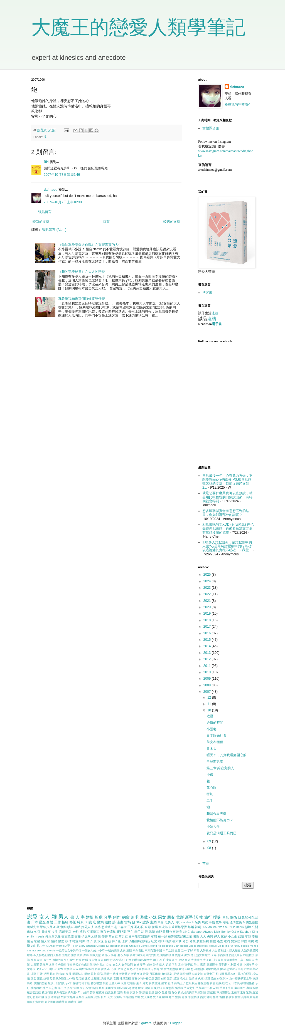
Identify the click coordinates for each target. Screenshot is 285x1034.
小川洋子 (248, 964)
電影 (180, 917)
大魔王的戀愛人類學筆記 (138, 27)
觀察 (126, 992)
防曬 (137, 997)
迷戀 (249, 992)
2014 (207, 646)
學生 (196, 964)
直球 (148, 927)
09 (209, 841)
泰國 (116, 978)
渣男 (170, 978)
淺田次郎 (160, 978)
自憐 (147, 988)
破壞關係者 (247, 983)
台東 (79, 959)
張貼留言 (44, 212)
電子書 (217, 324)
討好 (139, 992)
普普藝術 (124, 973)
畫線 (158, 983)
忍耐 (37, 941)
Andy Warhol (57, 945)
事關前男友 (215, 761)
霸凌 (184, 997)
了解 (190, 950)
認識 (145, 922)
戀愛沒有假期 (235, 969)
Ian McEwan (216, 927)
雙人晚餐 (146, 997)
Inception (115, 945)
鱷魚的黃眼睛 (35, 1001)
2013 (207, 653)
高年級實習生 (249, 997)
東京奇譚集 (108, 931)
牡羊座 (86, 983)
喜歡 (225, 917)
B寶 (177, 922)
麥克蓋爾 (50, 1001)
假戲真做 (95, 955)
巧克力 (59, 969)
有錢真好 (167, 973)
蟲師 (249, 988)
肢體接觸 (202, 941)
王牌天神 (114, 983)
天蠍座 (46, 931)
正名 (33, 978)
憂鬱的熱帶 (212, 969)
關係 (233, 917)
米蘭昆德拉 (250, 922)
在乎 (162, 959)
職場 (155, 927)
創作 (117, 917)
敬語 (210, 716)
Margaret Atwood (201, 931)
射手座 (222, 964)
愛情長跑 (184, 969)
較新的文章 (41, 222)
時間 (82, 941)
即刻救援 (248, 955)
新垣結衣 (77, 973)
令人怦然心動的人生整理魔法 (51, 955)
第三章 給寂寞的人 (220, 768)
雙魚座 (235, 941)
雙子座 (157, 997)
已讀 (241, 936)
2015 (207, 640)
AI (47, 945)
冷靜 (139, 955)
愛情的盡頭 (171, 969)
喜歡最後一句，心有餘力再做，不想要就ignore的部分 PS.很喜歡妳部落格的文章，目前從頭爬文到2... (227, 481)
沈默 (109, 978)
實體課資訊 (210, 128)
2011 (207, 666)
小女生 (232, 936)
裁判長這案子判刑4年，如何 (71, 992)
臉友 (141, 988)
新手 (189, 917)
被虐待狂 (47, 992)
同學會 (93, 959)
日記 (100, 973)
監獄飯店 (191, 983)
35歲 (56, 927)
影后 (91, 969)
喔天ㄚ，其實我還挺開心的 (227, 755)
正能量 (121, 931)
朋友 (171, 917)
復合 (30, 941)
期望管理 (185, 973)
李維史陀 (197, 973)
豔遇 (164, 992)
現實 (123, 983)
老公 (186, 941)
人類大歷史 (233, 950)
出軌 (30, 931)
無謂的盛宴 (40, 983)
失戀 (210, 936)
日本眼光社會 (217, 736)
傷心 (120, 955)
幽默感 (83, 969)
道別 (47, 997)
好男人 (85, 927)
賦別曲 (202, 992)
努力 (187, 955)
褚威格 (100, 992)
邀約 (227, 941)
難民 (171, 997)
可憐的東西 (59, 959)
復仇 (104, 969)
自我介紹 (156, 988)
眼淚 (219, 983)
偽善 (113, 955)
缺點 (101, 988)
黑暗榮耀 (61, 1001)
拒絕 (65, 922)
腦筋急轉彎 (130, 988)
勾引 (37, 931)
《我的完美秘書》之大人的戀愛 (81, 272)
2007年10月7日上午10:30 (63, 202)
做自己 (106, 955)
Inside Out (127, 945)
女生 (55, 931)
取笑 (39, 959)
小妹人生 (213, 826)
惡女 (162, 917)
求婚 (103, 978)
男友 (145, 983)
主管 (177, 950)
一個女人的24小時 (93, 950)
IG (107, 945)
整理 (69, 973)
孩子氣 (189, 964)
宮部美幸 (65, 931)
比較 (87, 978)
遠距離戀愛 (179, 927)
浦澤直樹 (125, 978)
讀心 (158, 992)
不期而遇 (150, 950)
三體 (129, 950)
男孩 (151, 983)
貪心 (174, 992)
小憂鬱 (212, 729)
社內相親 (36, 988)
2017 (207, 627)
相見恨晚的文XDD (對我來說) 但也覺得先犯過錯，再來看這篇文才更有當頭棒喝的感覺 (228, 529)
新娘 (87, 973)
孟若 (181, 964)
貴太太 (212, 749)
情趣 (156, 969)
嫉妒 (224, 936)
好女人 (116, 964)
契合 (96, 964)
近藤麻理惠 (238, 992)
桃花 (227, 973)
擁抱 (83, 931)
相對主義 (203, 983)
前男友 (123, 936)
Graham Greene (95, 945)
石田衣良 (234, 983)
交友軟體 (68, 936)
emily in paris (36, 936)
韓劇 (198, 927)
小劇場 (232, 964)
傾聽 (248, 927)
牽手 (137, 931)
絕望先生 (33, 927)
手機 (212, 922)
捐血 (52, 973)
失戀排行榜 (65, 964)
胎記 (120, 988)
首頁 (106, 222)
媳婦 (168, 964)
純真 (80, 922)
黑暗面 (72, 1001)
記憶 (152, 931)
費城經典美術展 (187, 992)
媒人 (162, 964)
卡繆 (214, 955)
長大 (110, 997)
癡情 (170, 983)
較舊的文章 (171, 222)
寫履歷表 (212, 964)
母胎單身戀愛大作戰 (62, 978)
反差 (33, 959)
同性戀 (108, 959)
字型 (174, 964)
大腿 (220, 959)
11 (209, 704)
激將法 (193, 978)
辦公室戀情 (174, 931)
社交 (154, 941)
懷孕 (223, 969)
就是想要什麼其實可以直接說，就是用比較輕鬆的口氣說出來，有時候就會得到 (227, 497)
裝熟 (92, 992)
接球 (68, 941)
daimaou (50, 190)
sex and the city (46, 950)
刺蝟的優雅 (167, 955)
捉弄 (46, 973)
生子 (139, 983)
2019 (207, 613)
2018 (207, 620)
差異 (75, 969)
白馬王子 (179, 983)
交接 (78, 936)
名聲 (116, 959)
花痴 (216, 988)
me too (254, 945)
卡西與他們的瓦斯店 (230, 955)
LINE (186, 931)
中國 (159, 950)
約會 (126, 917)
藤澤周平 (239, 988)
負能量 (160, 931)
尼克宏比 (41, 969)
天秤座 (44, 964)
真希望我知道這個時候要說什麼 (81, 299)
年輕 (248, 936)
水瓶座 (95, 978)
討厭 (144, 931)
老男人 (169, 922)
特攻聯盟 (96, 983)
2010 (207, 672)
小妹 (153, 917)
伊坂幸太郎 (89, 936)
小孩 (210, 774)
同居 (100, 959)
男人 (63, 917)
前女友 (113, 936)
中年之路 (168, 950)
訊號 (132, 992)
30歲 (88, 922)
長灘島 (118, 997)
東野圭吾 (209, 973)
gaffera (146, 1023)
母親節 (80, 978)
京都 (196, 950)
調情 (145, 992)
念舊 (120, 969)
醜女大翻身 (68, 997)
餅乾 (209, 997)
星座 (42, 922)
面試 (203, 997)
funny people (241, 945)
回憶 (135, 959)
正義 (40, 978)
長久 (103, 997)
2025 (207, 575)
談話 (151, 992)
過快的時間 (215, 722)
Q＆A (235, 931)
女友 (109, 964)
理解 (125, 941)
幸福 (255, 936)
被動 (255, 988)
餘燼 (215, 997)
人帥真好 (205, 950)
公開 (255, 927)
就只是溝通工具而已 (222, 833)
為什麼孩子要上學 (240, 978)
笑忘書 (53, 988)
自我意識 (168, 988)
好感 (136, 964)
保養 (86, 955)
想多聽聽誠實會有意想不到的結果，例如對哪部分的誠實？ (225, 513)
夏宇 (175, 959)
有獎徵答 (93, 931)
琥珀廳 (131, 983)
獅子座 (116, 941)
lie (233, 927)
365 (204, 927)
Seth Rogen (181, 945)
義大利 (176, 941)
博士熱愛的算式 (200, 955)
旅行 (208, 917)
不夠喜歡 (138, 950)
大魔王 (35, 964)
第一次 (62, 988)
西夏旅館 (110, 992)
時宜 (75, 941)
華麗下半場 (227, 988)
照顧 (107, 941)
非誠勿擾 (193, 997)
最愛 (146, 973)
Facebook (187, 922)
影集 (97, 969)
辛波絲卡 (165, 927)
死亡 (130, 931)
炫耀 (207, 978)
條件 (234, 973)
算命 (70, 988)
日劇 (93, 973)
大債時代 (196, 959)
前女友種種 (215, 742)
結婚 (108, 922)
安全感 (95, 927)
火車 (201, 978)
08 (209, 848)
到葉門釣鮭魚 (150, 955)
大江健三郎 (210, 959)
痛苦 (164, 983)
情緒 (54, 941)
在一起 (162, 936)
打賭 (40, 973)
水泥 (100, 941)
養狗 (251, 941)
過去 (220, 941)
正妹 (130, 927)
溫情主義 (236, 922)
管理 (76, 988)
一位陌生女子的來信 (68, 950)
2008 (207, 685)
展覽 (205, 922)
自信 (213, 941)
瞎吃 (225, 983)
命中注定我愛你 (139, 936)
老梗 (193, 941)
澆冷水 (184, 978)
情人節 (45, 941)
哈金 (128, 959)
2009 (207, 679)
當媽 (127, 922)
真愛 (212, 983)
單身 (161, 922)
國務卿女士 (145, 959)
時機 (115, 973)
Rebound (167, 945)
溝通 (176, 978)
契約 (102, 964)
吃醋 (85, 959)
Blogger (175, 1023)
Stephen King (249, 931)
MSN (228, 927)
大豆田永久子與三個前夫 (239, 959)
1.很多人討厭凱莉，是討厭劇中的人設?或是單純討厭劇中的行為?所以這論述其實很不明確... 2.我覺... (227, 546)
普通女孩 (136, 973)
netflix (240, 927)
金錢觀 (89, 997)
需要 (178, 997)
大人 (203, 936)
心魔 (114, 969)
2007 (207, 692)
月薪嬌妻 (155, 973)
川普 (51, 969)
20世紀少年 (38, 945)
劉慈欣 (179, 955)
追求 (135, 917)
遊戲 (144, 917)
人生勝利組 (219, 950)
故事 (219, 922)
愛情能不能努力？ (220, 820)
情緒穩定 (147, 969)
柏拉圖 (220, 973)
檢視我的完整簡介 (238, 105)
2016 (207, 633)
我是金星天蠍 (217, 814)
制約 (63, 927)
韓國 (244, 941)
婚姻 (90, 917)
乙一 (184, 950)
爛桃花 (77, 983)
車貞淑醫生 (223, 992)
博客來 (207, 293)
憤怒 (61, 941)
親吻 (120, 992)
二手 (210, 801)
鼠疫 (80, 1001)
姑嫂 (149, 964)
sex (138, 922)
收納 (62, 973)
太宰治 (53, 964)
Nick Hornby (222, 931)
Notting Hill (154, 945)
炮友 (214, 978)
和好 (122, 959)
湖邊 (226, 922)
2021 (207, 601)
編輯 (95, 988)
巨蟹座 (68, 969)
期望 (176, 973)
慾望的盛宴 (198, 969)
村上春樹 (120, 927)
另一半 (47, 959)
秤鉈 (210, 794)
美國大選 (110, 988)
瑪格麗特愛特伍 (139, 941)
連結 (215, 313)
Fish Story (79, 945)
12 (209, 697)
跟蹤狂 (211, 992)
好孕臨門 (127, 964)
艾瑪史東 (189, 988)
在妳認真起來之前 (180, 936)
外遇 (187, 959)
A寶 (67, 945)
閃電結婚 (128, 997)
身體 (49, 922)
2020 (207, 607)
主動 (153, 922)
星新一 (108, 973)
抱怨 (75, 931)
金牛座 (80, 997)
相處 (98, 917)
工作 (57, 922)
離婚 (191, 927)
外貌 (181, 959)
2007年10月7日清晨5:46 (62, 175)
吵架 (70, 927)
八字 (126, 955)
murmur (31, 950)
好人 (217, 936)
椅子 (90, 941)
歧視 (46, 978)
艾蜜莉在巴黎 (204, 988)
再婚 (133, 955)
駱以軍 (230, 997)
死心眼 (212, 788)
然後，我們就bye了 (60, 983)
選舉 (53, 997)
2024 (207, 581)
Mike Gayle (141, 945)
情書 (138, 969)
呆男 (198, 922)
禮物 (161, 941)
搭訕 (73, 922)
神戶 (45, 988)
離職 (165, 997)
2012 (207, 659)
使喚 (73, 955)
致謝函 (179, 988)
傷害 (105, 936)
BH (46, 162)
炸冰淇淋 (223, 978)
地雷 (168, 959)
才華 (33, 973)
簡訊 (82, 988)
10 (209, 710)
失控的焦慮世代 (83, 964)
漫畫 (120, 922)
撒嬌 (100, 922)
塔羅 (196, 936)
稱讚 (168, 941)
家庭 (203, 964)
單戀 (154, 936)
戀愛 (32, 917)
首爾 (222, 997)
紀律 (89, 988)
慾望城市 (107, 927)
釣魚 (97, 997)
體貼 (237, 997)
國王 (156, 959)
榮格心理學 (245, 973)
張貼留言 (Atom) (54, 230)
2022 (207, 594)
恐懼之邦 (129, 969)
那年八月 (46, 927)
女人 (44, 917)
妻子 (143, 964)
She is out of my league (203, 945)
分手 (108, 917)
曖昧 (217, 917)
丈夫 (123, 950)
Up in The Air (225, 945)
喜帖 (77, 927)
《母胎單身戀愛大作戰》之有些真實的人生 (90, 245)
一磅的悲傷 (112, 950)
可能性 (71, 959)
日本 (34, 922)
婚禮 (155, 964)
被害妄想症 (34, 992)
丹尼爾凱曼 (53, 936)
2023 (207, 588)
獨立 (105, 983)
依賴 (79, 955)
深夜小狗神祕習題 (143, 978)
